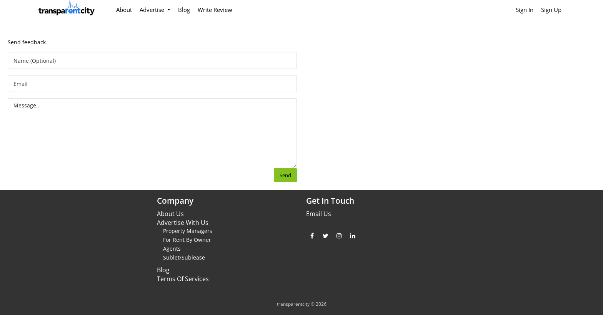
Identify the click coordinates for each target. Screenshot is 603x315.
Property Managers (187, 231)
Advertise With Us (182, 222)
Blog (184, 9)
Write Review (215, 9)
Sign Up (551, 9)
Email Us (318, 213)
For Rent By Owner (187, 239)
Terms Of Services (183, 279)
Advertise (153, 9)
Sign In (524, 9)
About (124, 9)
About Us (170, 213)
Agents (172, 248)
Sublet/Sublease (184, 257)
